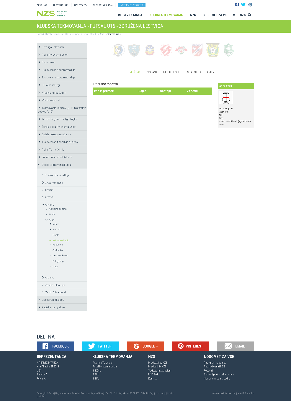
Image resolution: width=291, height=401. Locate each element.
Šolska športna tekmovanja (219, 374)
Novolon (250, 393)
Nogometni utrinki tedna (217, 378)
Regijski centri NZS (214, 366)
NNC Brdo (153, 374)
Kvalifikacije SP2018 (48, 366)
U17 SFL (48, 197)
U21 (39, 370)
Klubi (54, 266)
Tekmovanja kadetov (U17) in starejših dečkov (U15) (62, 109)
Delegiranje (57, 261)
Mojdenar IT (238, 393)
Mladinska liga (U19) (52, 92)
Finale (50, 214)
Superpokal (46, 62)
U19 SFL (48, 190)
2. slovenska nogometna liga (56, 69)
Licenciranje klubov (51, 299)
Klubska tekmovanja (166, 15)
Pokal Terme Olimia (51, 149)
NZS (193, 15)
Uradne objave (59, 255)
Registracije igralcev (51, 307)
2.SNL (96, 374)
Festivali (208, 370)
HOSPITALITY (80, 5)
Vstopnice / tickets (132, 5)
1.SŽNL (97, 370)
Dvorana (151, 72)
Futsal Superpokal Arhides (55, 157)
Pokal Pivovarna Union (53, 54)
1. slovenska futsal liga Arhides (58, 142)
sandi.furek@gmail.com (238, 121)
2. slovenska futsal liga (55, 175)
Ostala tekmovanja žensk (54, 134)
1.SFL (96, 378)
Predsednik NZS (157, 366)
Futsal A (41, 378)
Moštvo (135, 72)
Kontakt (152, 378)
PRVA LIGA (42, 5)
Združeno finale (113, 34)
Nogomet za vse (215, 15)
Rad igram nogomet (215, 362)
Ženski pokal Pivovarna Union (57, 126)
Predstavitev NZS (157, 362)
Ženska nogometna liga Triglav (58, 119)
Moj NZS (239, 15)
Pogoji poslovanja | (158, 393)
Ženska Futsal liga (53, 285)
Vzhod (54, 224)
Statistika (56, 250)
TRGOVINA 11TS (60, 5)
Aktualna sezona (52, 182)
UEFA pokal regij (49, 85)
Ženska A (42, 374)
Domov (40, 34)
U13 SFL (48, 277)
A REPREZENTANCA (47, 362)
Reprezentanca (130, 15)
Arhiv (101, 34)
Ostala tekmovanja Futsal (76, 34)
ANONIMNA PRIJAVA (102, 5)
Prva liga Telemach (51, 47)
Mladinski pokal (49, 100)
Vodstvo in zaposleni (159, 370)
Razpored (56, 244)
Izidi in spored (172, 72)
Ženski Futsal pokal (54, 292)
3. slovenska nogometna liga (56, 77)
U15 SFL (94, 34)
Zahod (54, 229)
